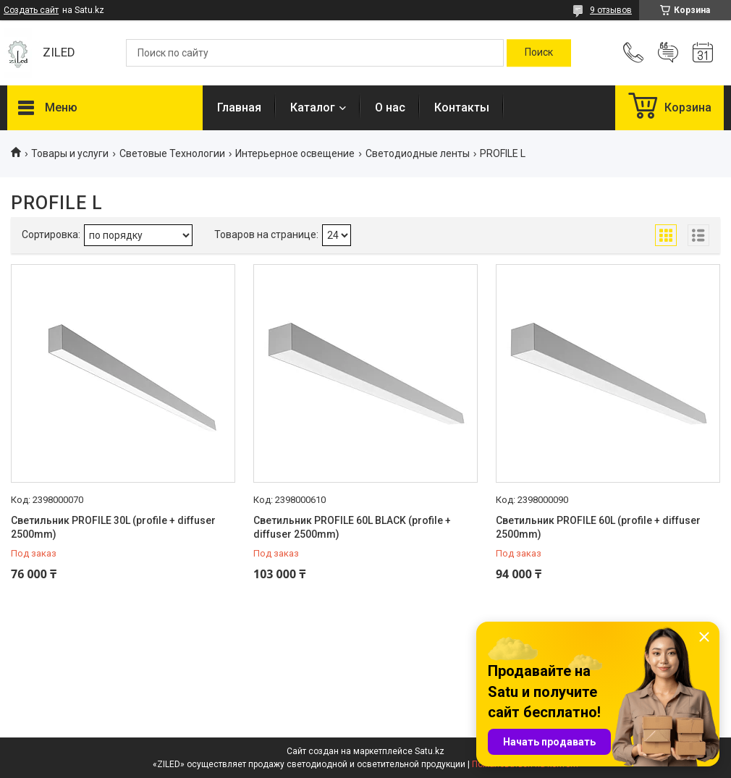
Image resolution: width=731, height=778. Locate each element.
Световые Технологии (172, 153)
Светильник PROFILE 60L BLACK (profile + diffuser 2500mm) (352, 528)
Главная (239, 107)
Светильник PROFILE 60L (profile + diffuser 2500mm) (598, 528)
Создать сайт (31, 10)
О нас (390, 107)
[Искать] (539, 53)
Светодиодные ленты (418, 153)
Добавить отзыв (668, 52)
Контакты (461, 107)
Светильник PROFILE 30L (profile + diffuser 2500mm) (113, 528)
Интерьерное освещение (295, 153)
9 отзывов (611, 10)
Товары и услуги (70, 153)
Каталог (312, 107)
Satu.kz (429, 751)
